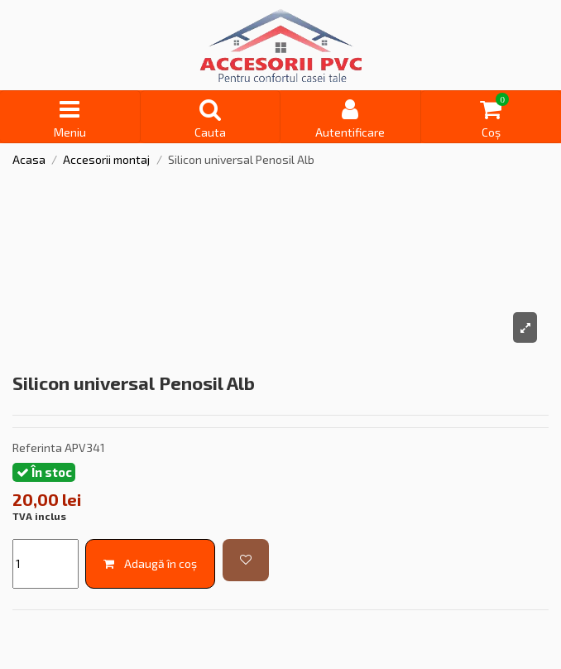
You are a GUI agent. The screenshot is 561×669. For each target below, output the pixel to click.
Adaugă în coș (150, 563)
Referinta (37, 447)
